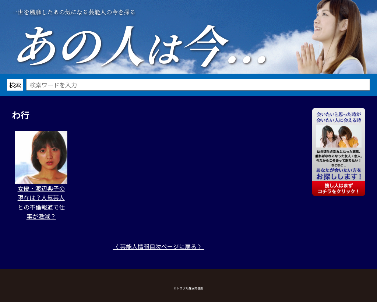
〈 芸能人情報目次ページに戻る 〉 (158, 246)
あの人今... (140, 43)
